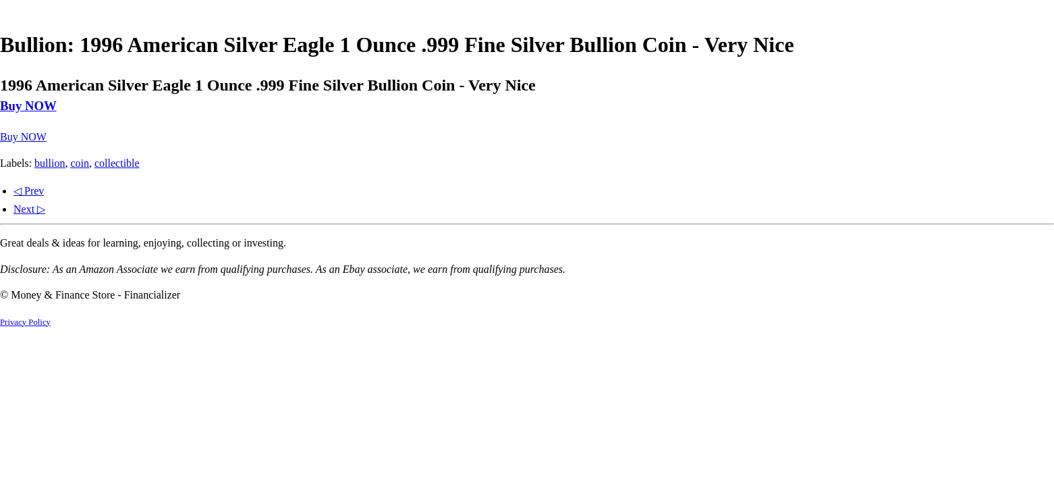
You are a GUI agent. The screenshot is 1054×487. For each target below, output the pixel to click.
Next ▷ (29, 209)
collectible (117, 163)
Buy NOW (28, 106)
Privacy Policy (25, 322)
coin (79, 163)
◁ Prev (28, 191)
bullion (49, 163)
